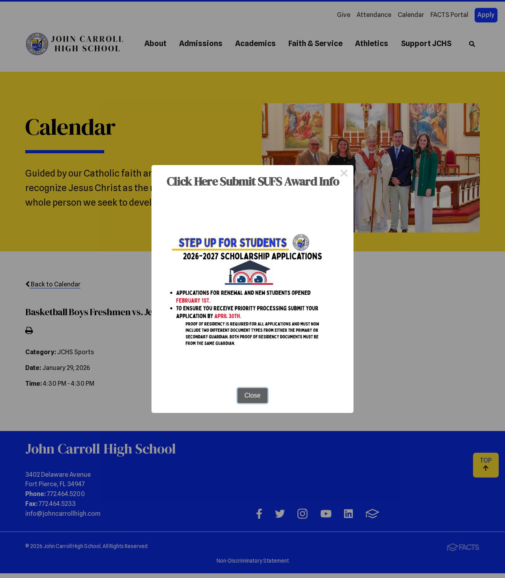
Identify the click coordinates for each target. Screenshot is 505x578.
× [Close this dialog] (344, 174)
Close (253, 395)
